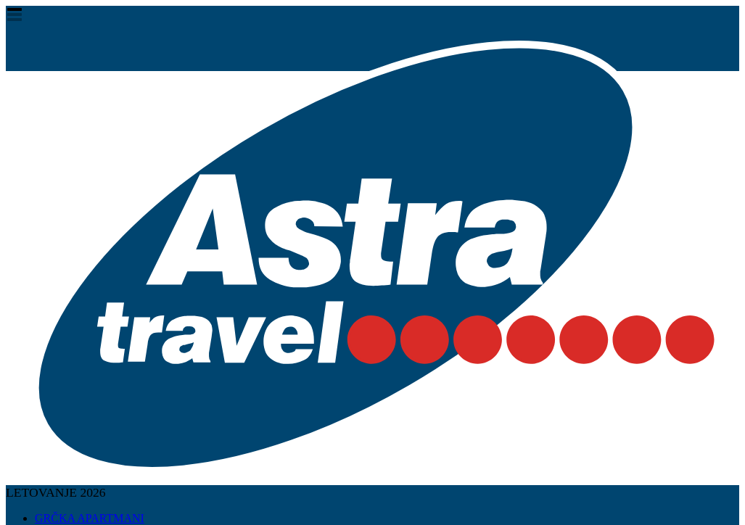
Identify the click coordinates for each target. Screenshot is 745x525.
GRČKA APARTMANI (89, 518)
